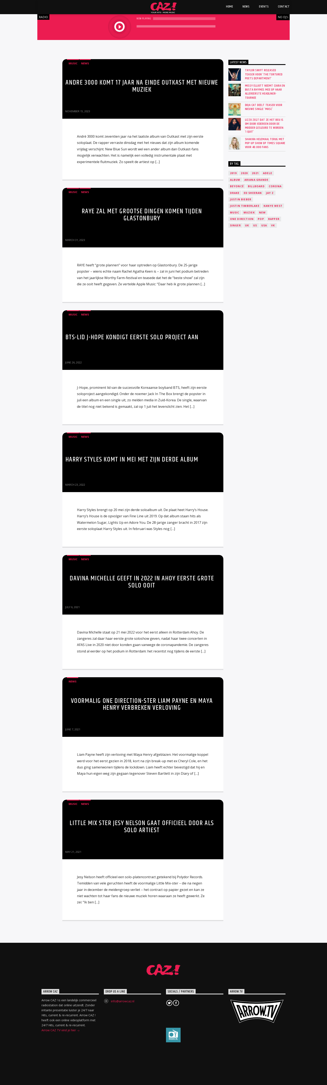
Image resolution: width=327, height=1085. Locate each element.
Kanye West (273, 206)
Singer (235, 225)
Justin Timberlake (244, 206)
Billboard (256, 186)
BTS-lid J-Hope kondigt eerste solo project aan (132, 337)
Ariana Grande (256, 180)
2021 (255, 173)
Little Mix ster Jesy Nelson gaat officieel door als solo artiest (142, 826)
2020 (244, 173)
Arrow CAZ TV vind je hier (61, 1030)
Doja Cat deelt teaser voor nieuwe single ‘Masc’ (263, 107)
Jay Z (270, 193)
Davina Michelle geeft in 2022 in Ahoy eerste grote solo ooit (142, 582)
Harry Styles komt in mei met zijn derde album (131, 459)
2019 (233, 173)
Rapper (273, 219)
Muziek (249, 212)
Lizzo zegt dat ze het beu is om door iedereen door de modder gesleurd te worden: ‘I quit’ (264, 126)
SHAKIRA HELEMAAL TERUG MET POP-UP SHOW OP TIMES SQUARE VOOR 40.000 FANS (265, 143)
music (234, 212)
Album (235, 180)
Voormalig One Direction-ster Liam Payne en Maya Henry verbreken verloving (142, 704)
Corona (275, 186)
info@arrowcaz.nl (122, 1001)
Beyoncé (237, 186)
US (255, 225)
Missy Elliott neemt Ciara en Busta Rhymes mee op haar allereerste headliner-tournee (265, 92)
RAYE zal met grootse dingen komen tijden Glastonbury (142, 214)
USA (264, 225)
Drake (235, 193)
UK (247, 225)
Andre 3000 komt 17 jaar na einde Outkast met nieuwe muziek (141, 86)
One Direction (242, 219)
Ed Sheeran (253, 193)
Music (73, 63)
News (85, 63)
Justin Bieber (241, 199)
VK (273, 225)
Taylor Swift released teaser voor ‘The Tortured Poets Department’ (264, 74)
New (262, 212)
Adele (267, 173)
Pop (261, 219)
